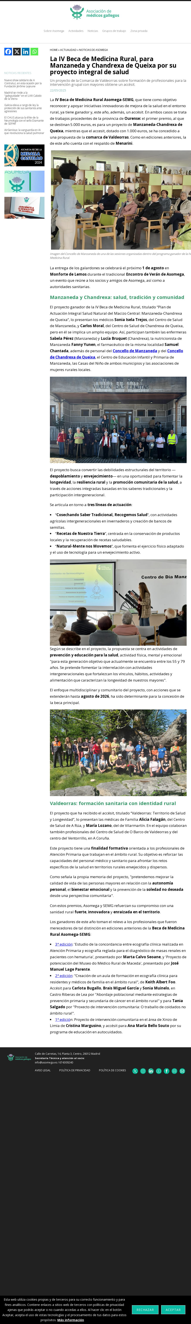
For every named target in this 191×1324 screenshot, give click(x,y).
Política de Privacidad (74, 1070)
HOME (54, 50)
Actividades (75, 31)
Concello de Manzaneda (135, 350)
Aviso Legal (43, 1070)
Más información (70, 1320)
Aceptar (173, 1310)
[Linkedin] (25, 51)
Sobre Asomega (54, 31)
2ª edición (63, 975)
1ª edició (62, 1019)
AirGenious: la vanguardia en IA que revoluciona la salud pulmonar (24, 132)
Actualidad (68, 50)
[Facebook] (8, 51)
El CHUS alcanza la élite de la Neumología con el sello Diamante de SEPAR (24, 120)
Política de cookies (112, 1070)
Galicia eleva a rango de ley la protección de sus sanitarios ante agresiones (23, 108)
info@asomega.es (46, 1062)
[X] (17, 51)
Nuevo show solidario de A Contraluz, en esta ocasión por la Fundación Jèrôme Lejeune (23, 83)
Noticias (93, 31)
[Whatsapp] (34, 51)
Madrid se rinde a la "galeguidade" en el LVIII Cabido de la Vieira (22, 95)
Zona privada (138, 31)
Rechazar (145, 1310)
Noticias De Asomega (93, 50)
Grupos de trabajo (114, 31)
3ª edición (63, 944)
